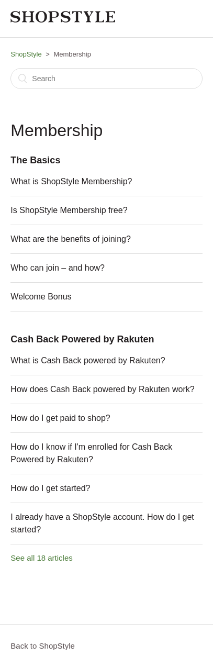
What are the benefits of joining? (70, 239)
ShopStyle (25, 54)
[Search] (106, 78)
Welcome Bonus (40, 296)
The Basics (35, 160)
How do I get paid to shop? (60, 418)
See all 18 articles (41, 557)
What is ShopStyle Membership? (71, 181)
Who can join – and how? (57, 267)
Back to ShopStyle (42, 645)
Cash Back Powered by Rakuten (82, 339)
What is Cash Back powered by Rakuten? (87, 360)
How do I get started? (50, 488)
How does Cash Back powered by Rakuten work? (102, 389)
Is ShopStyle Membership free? (68, 210)
